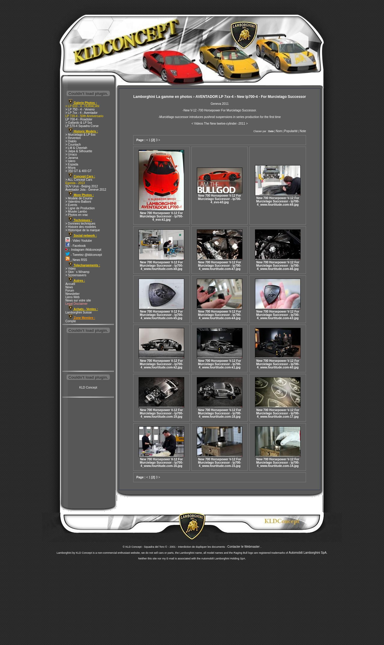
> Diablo (70, 141)
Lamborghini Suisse (78, 312)
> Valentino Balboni (78, 201)
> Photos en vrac (76, 215)
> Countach (73, 144)
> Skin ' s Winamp (77, 272)
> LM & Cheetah (76, 148)
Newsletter (72, 293)
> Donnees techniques (80, 223)
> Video (70, 268)
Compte (70, 321)
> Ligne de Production (80, 208)
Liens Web (72, 297)
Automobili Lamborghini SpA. (308, 552)
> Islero (70, 161)
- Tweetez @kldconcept (83, 254)
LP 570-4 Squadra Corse (81, 126)
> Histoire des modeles (80, 227)
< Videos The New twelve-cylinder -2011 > (219, 123)
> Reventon (73, 138)
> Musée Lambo (76, 211)
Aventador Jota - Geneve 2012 (85, 189)
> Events (71, 205)
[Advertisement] (88, 352)
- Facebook (75, 245)
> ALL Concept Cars (78, 179)
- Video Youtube (78, 240)
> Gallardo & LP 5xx (78, 122)
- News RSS (76, 260)
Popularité (291, 131)
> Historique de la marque (82, 230)
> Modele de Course (78, 198)
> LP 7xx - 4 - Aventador (81, 112)
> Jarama (71, 157)
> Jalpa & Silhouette (78, 151)
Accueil (70, 284)
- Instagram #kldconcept (83, 249)
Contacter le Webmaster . (244, 546)
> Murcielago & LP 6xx (80, 134)
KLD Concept (88, 387)
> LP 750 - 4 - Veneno (79, 109)
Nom (279, 131)
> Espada (71, 164)
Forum (69, 290)
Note (303, 131)
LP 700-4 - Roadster (78, 119)
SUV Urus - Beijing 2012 (81, 186)
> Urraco (71, 154)
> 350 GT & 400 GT (78, 171)
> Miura (70, 167)
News (69, 287)
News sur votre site (78, 300)
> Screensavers (75, 275)
